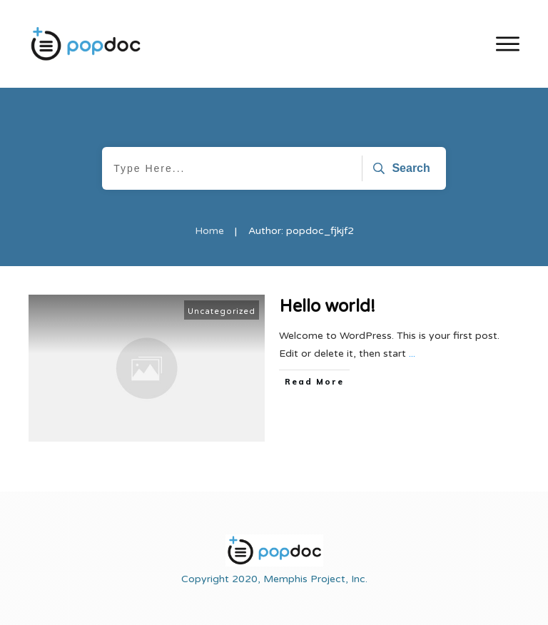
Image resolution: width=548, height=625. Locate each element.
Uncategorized (221, 311)
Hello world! (327, 306)
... (412, 353)
